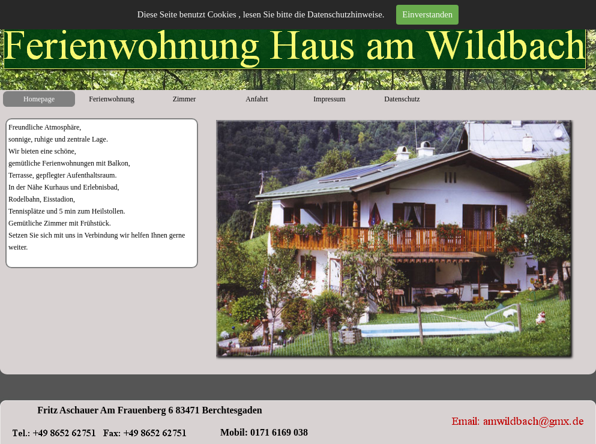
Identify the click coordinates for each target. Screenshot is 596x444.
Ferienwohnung (111, 99)
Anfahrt (256, 99)
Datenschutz (402, 99)
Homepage (39, 99)
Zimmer (184, 99)
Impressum (329, 99)
